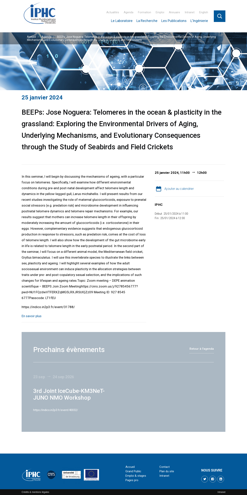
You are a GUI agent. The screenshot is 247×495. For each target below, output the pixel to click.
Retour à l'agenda (201, 348)
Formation (144, 12)
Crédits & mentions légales (35, 492)
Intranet (190, 12)
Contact (164, 467)
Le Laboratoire (122, 21)
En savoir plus (31, 316)
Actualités (112, 12)
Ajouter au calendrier (179, 189)
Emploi (160, 12)
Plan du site (166, 471)
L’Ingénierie (199, 21)
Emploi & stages (135, 475)
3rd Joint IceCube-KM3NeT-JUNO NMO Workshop (69, 394)
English (203, 12)
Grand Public (133, 471)
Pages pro (131, 480)
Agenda (128, 12)
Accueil (31, 36)
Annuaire (174, 12)
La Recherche (146, 21)
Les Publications (174, 21)
